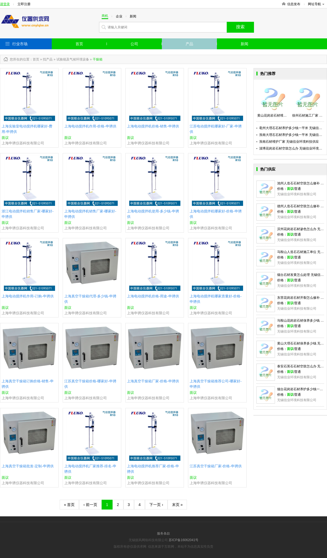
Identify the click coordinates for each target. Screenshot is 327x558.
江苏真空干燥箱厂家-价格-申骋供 (216, 466)
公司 (134, 44)
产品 (189, 44)
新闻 (244, 44)
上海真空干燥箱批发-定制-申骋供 (28, 466)
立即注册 (24, 4)
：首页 (34, 59)
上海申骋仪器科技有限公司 (23, 143)
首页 (79, 44)
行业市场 (20, 44)
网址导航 (316, 4)
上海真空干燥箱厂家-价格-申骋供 (153, 381)
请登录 (5, 4)
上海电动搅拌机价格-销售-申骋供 (153, 126)
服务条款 (163, 533)
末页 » (177, 504)
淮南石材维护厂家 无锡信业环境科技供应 (289, 142)
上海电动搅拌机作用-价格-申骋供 (90, 126)
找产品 (48, 59)
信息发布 (293, 4)
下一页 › (156, 504)
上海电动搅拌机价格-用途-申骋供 (153, 296)
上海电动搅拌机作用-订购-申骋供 (28, 296)
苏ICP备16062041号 (183, 540)
